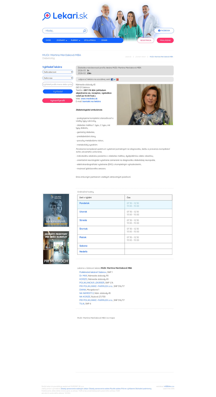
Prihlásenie (165, 40)
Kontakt (50, 45)
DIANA (82, 289)
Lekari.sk (128, 57)
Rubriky (75, 40)
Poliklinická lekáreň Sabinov (92, 272)
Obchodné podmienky (143, 389)
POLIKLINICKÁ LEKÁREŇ (91, 282)
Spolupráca (90, 40)
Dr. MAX (83, 275)
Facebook (164, 31)
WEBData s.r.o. (169, 386)
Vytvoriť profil (57, 100)
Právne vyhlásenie (128, 389)
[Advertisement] (57, 149)
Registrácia (145, 40)
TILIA (81, 303)
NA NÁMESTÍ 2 (86, 293)
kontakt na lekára (92, 101)
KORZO (83, 279)
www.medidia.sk (89, 98)
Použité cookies (115, 389)
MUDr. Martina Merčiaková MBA (161, 57)
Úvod (48, 40)
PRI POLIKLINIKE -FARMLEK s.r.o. (96, 286)
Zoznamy (62, 40)
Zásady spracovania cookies (99, 389)
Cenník (104, 40)
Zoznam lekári (140, 57)
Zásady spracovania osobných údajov (75, 389)
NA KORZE (84, 296)
